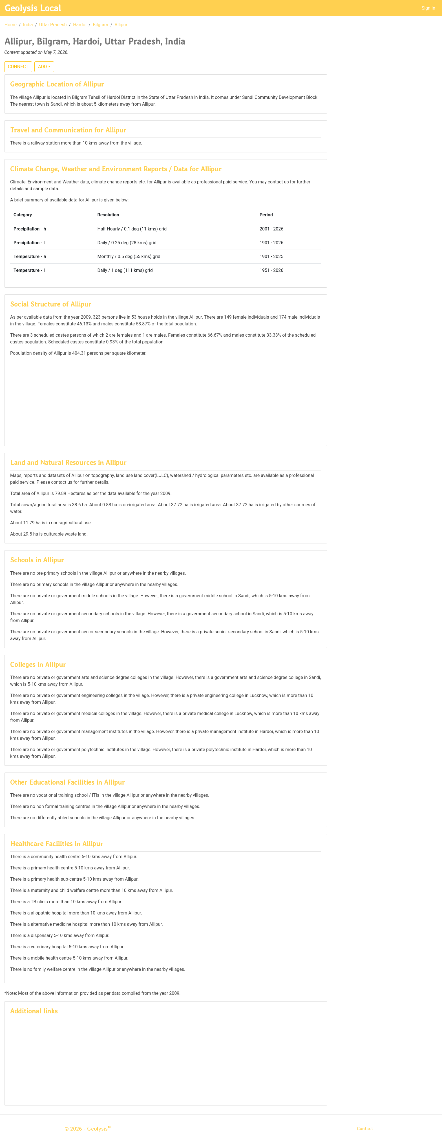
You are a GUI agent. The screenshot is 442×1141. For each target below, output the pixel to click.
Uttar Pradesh (53, 24)
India (28, 24)
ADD (42, 66)
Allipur (120, 24)
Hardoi (79, 24)
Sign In (428, 8)
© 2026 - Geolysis (88, 1128)
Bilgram (100, 24)
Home (11, 24)
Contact (365, 1128)
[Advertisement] (165, 400)
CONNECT (18, 66)
